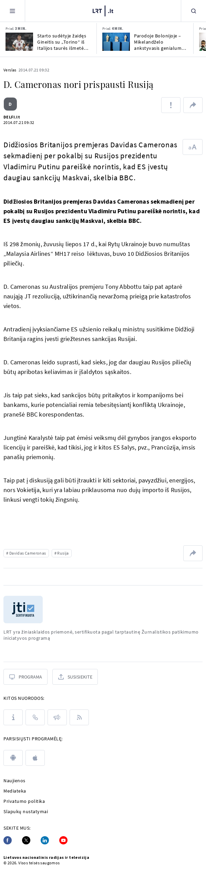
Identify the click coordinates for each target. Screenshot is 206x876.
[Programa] (25, 677)
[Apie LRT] (13, 717)
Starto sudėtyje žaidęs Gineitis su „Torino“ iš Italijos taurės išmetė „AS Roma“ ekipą (61, 42)
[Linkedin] (45, 840)
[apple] (35, 758)
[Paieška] (193, 11)
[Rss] (79, 717)
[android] (13, 758)
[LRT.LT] (103, 10)
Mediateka (14, 791)
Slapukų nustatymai (25, 811)
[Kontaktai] (35, 717)
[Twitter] (26, 840)
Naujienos (14, 780)
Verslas (10, 69)
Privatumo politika (24, 801)
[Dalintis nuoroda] (193, 105)
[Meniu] (12, 11)
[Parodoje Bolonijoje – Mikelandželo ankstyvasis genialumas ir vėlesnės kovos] (116, 42)
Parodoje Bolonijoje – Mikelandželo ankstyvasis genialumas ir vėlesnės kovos (160, 42)
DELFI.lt (11, 117)
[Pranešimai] (57, 717)
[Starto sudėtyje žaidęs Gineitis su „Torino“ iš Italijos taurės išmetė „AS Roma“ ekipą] (19, 42)
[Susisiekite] (75, 677)
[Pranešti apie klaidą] (171, 105)
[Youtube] (63, 840)
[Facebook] (7, 840)
